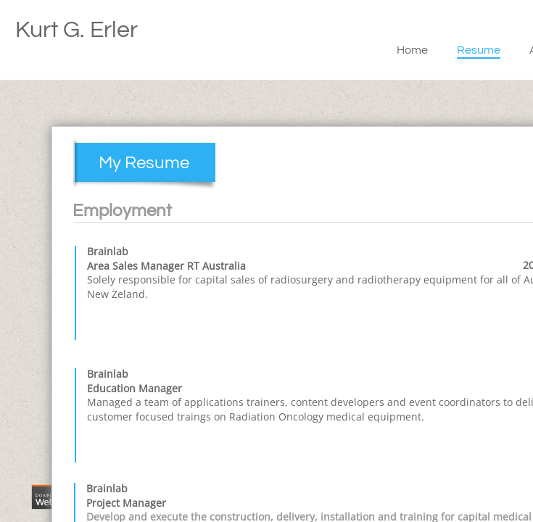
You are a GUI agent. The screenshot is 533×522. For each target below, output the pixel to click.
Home (412, 50)
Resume (478, 50)
